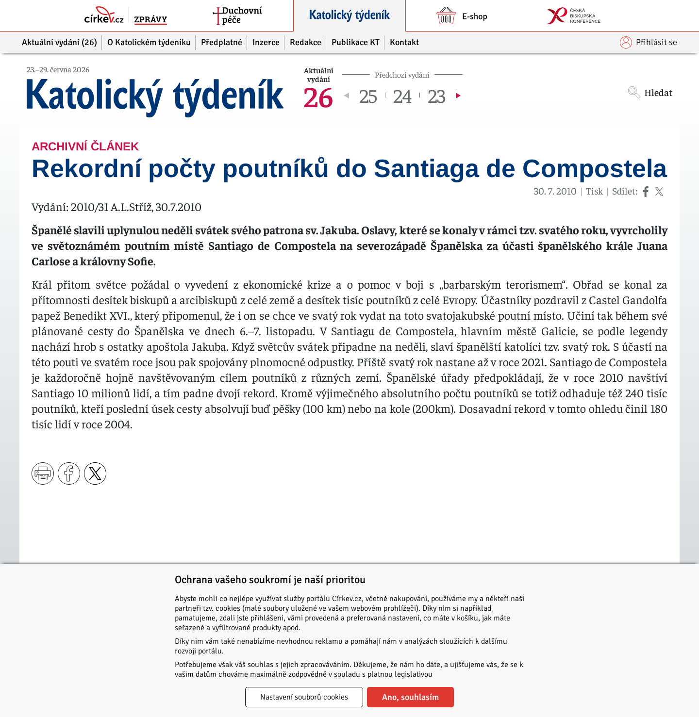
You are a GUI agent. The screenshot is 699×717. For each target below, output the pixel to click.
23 (437, 95)
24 (402, 95)
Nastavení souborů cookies (304, 697)
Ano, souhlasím (410, 697)
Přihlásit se (648, 42)
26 (318, 95)
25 (368, 95)
